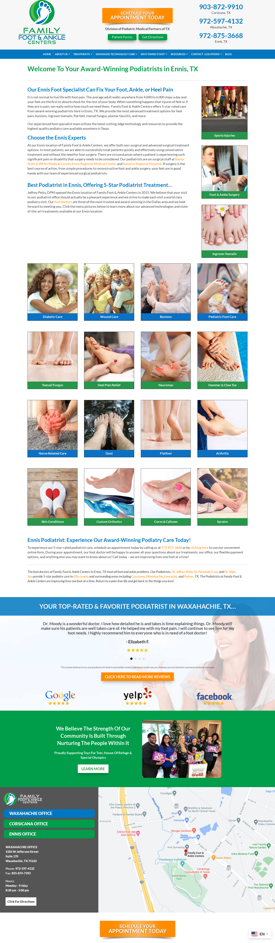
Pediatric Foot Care (222, 317)
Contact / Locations (205, 54)
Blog (228, 54)
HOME (51, 906)
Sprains (222, 522)
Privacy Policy (119, 914)
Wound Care (109, 317)
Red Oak (119, 939)
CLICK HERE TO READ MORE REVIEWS (137, 676)
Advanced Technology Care (115, 54)
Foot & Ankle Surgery (224, 195)
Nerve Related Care (52, 453)
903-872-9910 (221, 7)
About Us (61, 54)
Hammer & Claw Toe (222, 385)
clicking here (199, 547)
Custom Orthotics (109, 522)
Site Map (93, 914)
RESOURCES (194, 906)
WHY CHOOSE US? (165, 906)
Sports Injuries (224, 135)
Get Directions (152, 37)
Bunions (166, 317)
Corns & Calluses (166, 522)
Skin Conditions (52, 522)
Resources (178, 54)
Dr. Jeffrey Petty (182, 572)
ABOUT (67, 906)
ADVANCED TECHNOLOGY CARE (121, 906)
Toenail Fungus (52, 385)
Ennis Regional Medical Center (94, 164)
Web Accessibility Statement (163, 914)
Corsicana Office (28, 792)
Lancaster (170, 576)
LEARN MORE (93, 759)
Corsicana (138, 576)
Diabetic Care (52, 317)
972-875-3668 (221, 35)
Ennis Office (22, 803)
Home (47, 54)
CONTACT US (218, 906)
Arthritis (222, 453)
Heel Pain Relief (109, 385)
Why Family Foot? (153, 54)
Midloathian (139, 939)
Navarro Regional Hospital (142, 164)
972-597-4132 (221, 21)
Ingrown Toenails (224, 254)
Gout (109, 453)
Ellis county (81, 576)
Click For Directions (21, 870)
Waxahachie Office (30, 782)
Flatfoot (166, 453)
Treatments (81, 54)
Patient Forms (122, 37)
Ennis (106, 939)
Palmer (188, 576)
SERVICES (84, 906)
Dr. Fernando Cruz (206, 572)
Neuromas (165, 385)
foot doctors (63, 202)
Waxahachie (154, 576)
